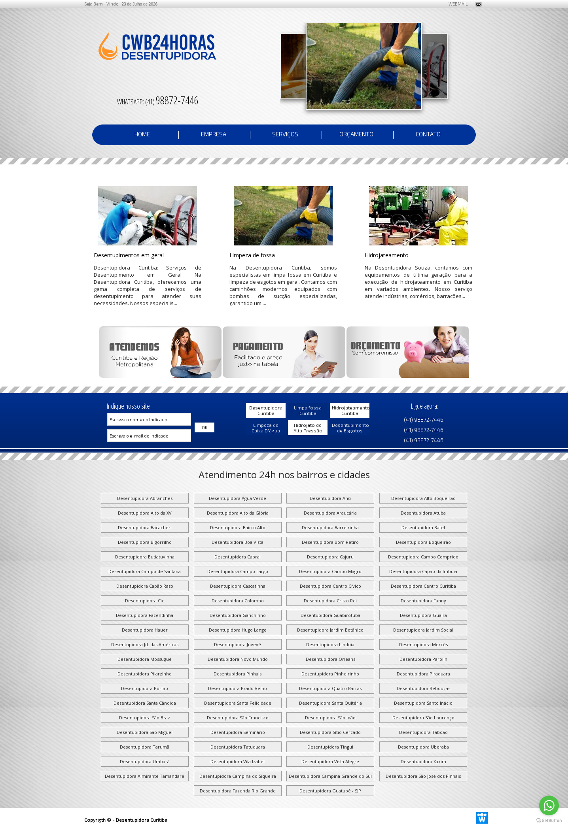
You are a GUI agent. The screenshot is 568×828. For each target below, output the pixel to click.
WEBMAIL (455, 3)
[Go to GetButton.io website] (549, 820)
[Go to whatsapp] (549, 805)
